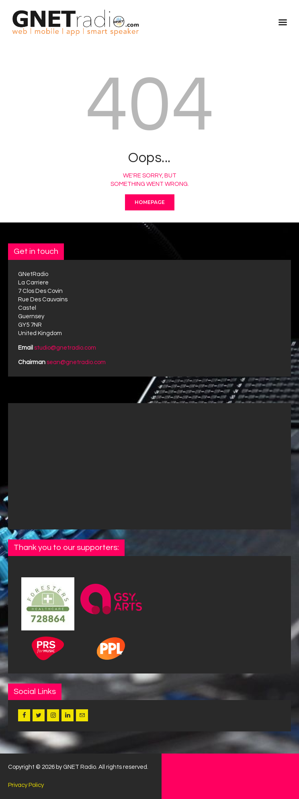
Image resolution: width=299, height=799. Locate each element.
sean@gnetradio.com (76, 362)
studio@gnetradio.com (65, 348)
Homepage (150, 202)
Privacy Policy (26, 785)
